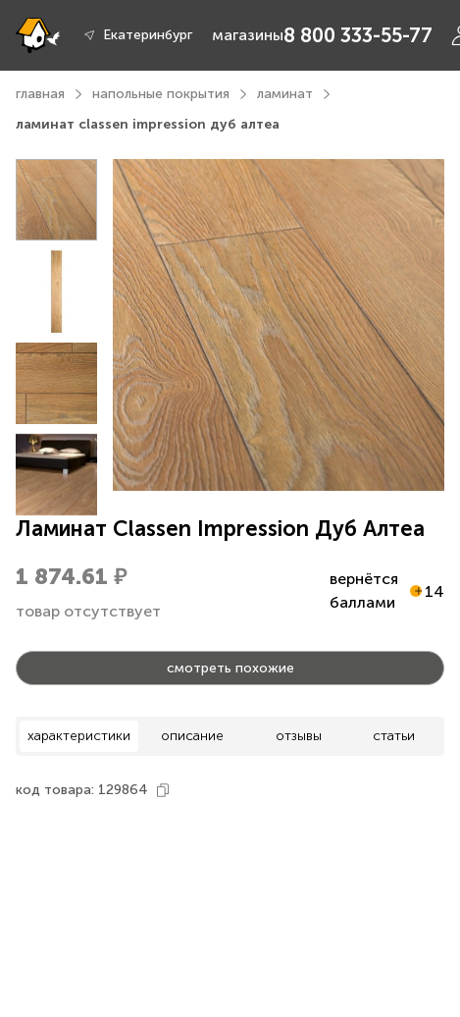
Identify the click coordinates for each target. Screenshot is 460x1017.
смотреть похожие (230, 668)
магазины (247, 35)
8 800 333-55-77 (358, 35)
